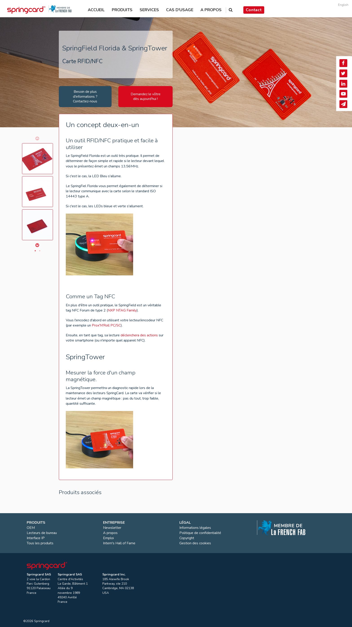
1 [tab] (35, 251)
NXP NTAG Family (122, 310)
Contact (254, 10)
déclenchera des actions (139, 335)
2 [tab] (39, 251)
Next (37, 245)
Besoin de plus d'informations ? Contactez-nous (85, 96)
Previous (37, 138)
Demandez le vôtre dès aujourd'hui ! (146, 96)
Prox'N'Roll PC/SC (106, 325)
